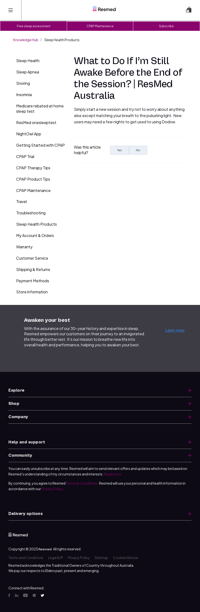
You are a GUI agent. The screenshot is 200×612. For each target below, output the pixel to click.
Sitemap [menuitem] (101, 557)
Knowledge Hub (27, 40)
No (138, 150)
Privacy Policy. (52, 489)
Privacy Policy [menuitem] (79, 557)
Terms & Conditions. (82, 483)
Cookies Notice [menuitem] (125, 557)
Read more (112, 474)
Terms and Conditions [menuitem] (25, 557)
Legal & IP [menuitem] (55, 557)
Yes (119, 150)
